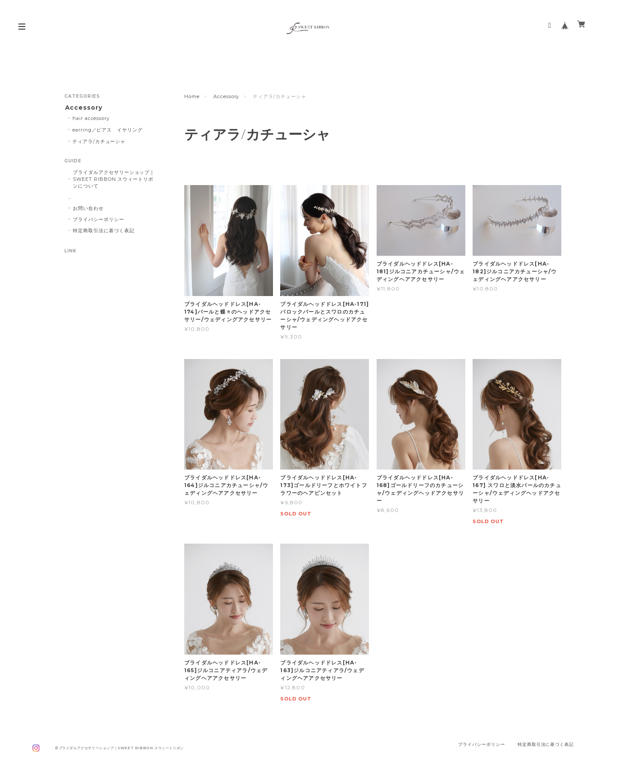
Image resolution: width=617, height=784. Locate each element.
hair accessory (91, 119)
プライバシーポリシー (98, 221)
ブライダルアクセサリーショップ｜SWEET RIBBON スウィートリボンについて (114, 180)
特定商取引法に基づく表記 (104, 232)
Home (192, 96)
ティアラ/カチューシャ (99, 142)
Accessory (226, 96)
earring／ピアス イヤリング (107, 131)
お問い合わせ (88, 209)
